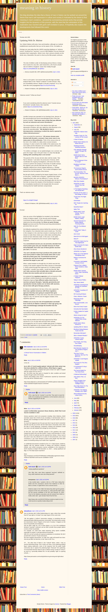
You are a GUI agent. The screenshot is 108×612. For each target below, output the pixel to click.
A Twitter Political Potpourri (78, 276)
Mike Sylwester (28, 346)
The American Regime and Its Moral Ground (80, 168)
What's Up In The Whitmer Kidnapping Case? (81, 254)
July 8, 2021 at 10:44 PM (40, 346)
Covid (25, 337)
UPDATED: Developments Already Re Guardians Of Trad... (81, 286)
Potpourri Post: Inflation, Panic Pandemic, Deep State (80, 267)
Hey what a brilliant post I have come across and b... (79, 91)
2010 (74, 432)
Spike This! (77, 209)
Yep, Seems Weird (79, 282)
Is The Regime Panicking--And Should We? (81, 189)
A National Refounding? (80, 374)
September (77, 125)
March (76, 405)
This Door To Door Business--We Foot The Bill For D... (81, 355)
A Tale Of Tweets (78, 139)
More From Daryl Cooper (80, 306)
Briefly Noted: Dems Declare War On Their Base (80, 156)
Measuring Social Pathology (78, 299)
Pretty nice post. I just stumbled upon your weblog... (78, 97)
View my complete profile (77, 75)
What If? (76, 238)
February (76, 407)
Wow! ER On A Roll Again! (81, 236)
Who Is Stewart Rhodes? (80, 335)
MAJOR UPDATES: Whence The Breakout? (81, 178)
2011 (74, 430)
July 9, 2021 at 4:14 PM (44, 392)
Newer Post (23, 587)
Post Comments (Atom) (33, 594)
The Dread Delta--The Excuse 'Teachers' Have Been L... (81, 173)
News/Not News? (78, 207)
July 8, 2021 (53, 88)
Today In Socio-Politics (80, 280)
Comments (75, 85)
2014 (74, 423)
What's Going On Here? (80, 315)
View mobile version (42, 590)
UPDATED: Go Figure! (80, 251)
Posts (74, 82)
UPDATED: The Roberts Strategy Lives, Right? (80, 390)
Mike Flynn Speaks (79, 181)
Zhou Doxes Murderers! (80, 249)
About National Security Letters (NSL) (80, 394)
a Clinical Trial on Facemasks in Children (35, 352)
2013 (74, 425)
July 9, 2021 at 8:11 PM (38, 511)
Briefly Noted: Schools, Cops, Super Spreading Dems (81, 272)
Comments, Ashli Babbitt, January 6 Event (80, 262)
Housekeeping (78, 345)
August (76, 127)
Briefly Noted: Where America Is (79, 323)
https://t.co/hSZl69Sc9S (30, 68)
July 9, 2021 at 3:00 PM (34, 360)
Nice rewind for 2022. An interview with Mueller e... (79, 113)
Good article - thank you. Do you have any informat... (79, 108)
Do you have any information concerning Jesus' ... (80, 103)
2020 (74, 413)
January (76, 410)
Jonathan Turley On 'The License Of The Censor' (81, 136)
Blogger (69, 604)
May (75, 400)
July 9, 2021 (56, 72)
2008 (74, 437)
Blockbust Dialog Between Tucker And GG (81, 330)
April (75, 403)
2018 (74, 418)
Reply (25, 355)
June (75, 398)
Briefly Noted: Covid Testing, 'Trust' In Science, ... (79, 213)
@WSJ (42, 68)
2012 (74, 427)
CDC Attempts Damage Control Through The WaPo (80, 151)
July (75, 129)
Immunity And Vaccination (81, 309)
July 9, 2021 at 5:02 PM (42, 479)
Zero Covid (77, 234)
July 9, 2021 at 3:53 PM (34, 408)
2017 (74, 420)
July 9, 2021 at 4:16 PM (44, 466)
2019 (74, 415)
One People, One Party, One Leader (80, 342)
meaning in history (35, 8)
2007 (74, 439)
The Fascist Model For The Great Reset (80, 371)
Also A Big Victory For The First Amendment (81, 386)
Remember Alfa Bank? (80, 333)
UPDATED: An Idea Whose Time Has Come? (79, 185)
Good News (77, 200)
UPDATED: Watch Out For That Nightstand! (81, 241)
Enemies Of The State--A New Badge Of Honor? (80, 193)
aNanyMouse (28, 511)
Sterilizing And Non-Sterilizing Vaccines (80, 146)
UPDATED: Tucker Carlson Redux (79, 338)
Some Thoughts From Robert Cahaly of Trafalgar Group (80, 382)
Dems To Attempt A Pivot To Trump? (80, 161)
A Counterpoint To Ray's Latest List (80, 367)
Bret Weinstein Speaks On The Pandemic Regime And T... (81, 349)
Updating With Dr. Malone (81, 327)
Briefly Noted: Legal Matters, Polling (79, 217)
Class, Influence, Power (80, 296)
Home (20, 32)
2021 (74, 122)
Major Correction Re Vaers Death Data (81, 245)
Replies (28, 389)
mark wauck (31, 392)
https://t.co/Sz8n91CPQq (34, 107)
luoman (57, 604)
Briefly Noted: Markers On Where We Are (81, 142)
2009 (74, 434)
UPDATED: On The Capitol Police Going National (80, 319)
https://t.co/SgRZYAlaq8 (30, 200)
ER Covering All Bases (80, 294)
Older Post (62, 587)
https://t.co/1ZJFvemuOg (47, 85)
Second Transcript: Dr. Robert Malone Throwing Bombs (80, 222)
